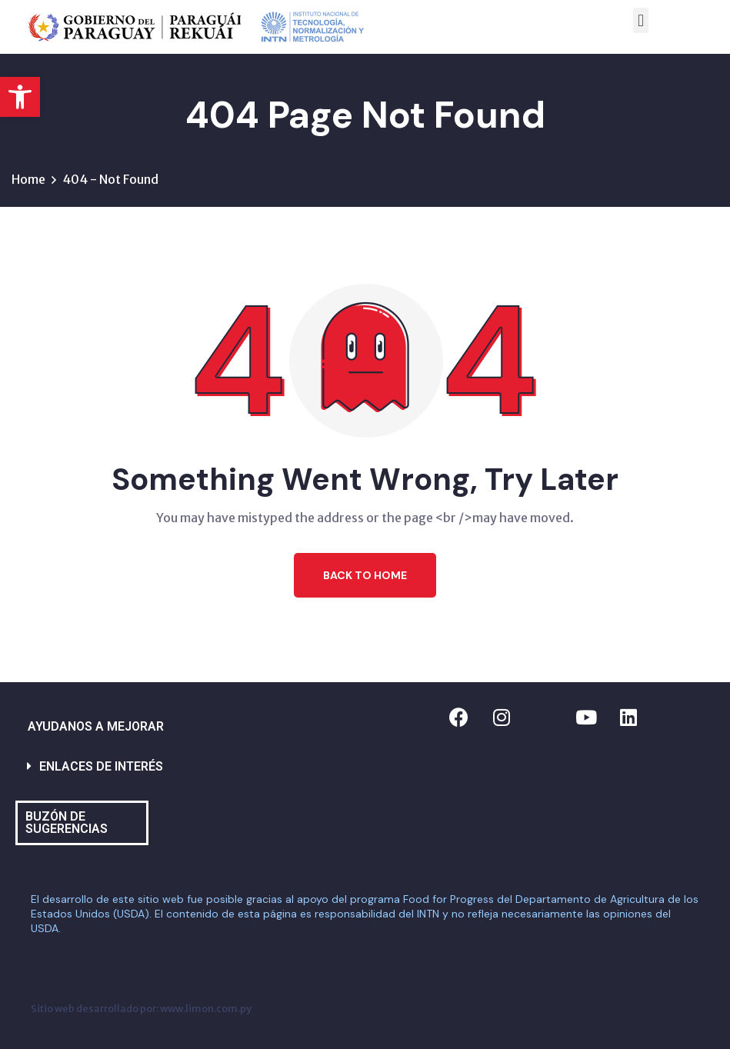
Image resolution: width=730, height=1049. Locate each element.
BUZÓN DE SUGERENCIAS (66, 822)
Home (28, 179)
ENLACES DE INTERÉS (101, 766)
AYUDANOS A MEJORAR (96, 726)
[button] (20, 97)
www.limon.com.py (206, 1008)
